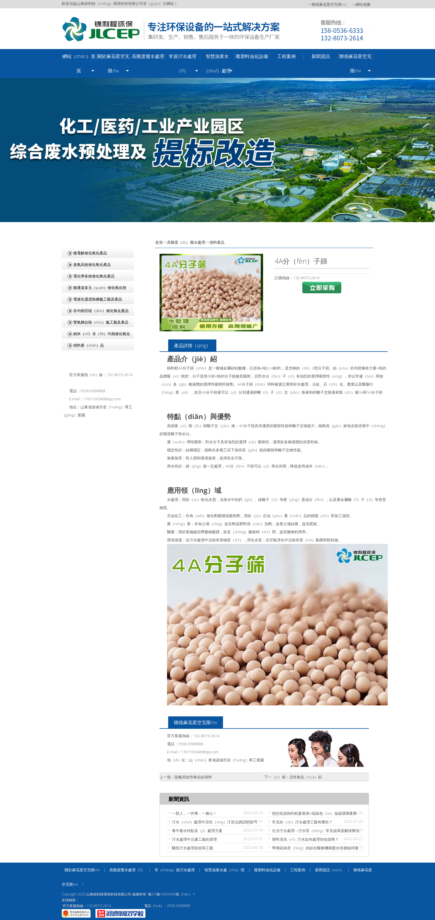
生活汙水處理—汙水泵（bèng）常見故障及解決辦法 (315, 830)
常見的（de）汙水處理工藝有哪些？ (302, 822)
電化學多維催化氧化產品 (94, 276)
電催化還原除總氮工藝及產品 (97, 299)
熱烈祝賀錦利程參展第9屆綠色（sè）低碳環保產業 (314, 813)
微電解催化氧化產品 (90, 253)
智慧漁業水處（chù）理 (225, 869)
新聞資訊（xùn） (329, 869)
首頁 (159, 242)
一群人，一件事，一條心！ (194, 813)
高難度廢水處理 (148, 56)
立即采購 (322, 287)
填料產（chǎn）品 (88, 345)
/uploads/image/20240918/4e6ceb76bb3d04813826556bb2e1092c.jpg (217, 150)
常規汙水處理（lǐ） (182, 63)
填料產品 (216, 242)
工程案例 (286, 56)
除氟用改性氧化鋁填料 (193, 777)
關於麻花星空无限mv (113, 63)
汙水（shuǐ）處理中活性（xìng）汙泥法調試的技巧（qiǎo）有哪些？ (211, 822)
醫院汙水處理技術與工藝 (192, 847)
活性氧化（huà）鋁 (305, 777)
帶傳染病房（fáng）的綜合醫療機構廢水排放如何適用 (312, 848)
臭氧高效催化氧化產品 (92, 264)
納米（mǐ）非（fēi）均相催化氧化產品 (96, 335)
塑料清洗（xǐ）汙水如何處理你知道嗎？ (305, 839)
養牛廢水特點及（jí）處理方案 (197, 830)
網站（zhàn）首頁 (78, 63)
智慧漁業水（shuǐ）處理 (217, 63)
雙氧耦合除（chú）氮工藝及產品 (100, 322)
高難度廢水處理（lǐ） (127, 869)
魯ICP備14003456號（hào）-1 (171, 894)
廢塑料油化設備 (252, 56)
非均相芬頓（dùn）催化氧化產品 (101, 310)
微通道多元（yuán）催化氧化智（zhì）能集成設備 (94, 289)
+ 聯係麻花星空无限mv (327, 4)
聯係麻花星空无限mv (355, 63)
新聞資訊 (321, 56)
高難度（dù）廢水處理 (186, 242)
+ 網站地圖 (361, 4)
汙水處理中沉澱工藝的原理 (194, 839)
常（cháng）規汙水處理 (175, 869)
